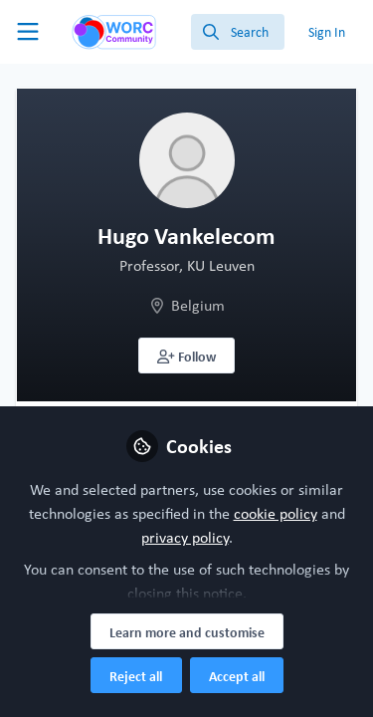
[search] (237, 32)
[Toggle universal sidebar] (28, 32)
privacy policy (185, 537)
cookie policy (275, 513)
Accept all (237, 676)
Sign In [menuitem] (326, 32)
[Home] (114, 32)
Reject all (135, 676)
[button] (186, 355)
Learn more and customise (187, 632)
